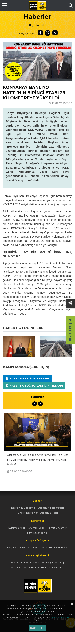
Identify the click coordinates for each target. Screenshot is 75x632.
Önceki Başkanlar (27, 512)
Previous (34, 403)
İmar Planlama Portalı (23, 567)
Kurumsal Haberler (57, 547)
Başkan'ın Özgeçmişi (23, 507)
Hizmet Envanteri (57, 527)
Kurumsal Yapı (16, 527)
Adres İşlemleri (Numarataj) (49, 562)
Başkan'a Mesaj (49, 512)
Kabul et (37, 628)
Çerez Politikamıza (60, 617)
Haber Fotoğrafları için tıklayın (34, 385)
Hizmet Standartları (37, 532)
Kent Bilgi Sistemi (21, 562)
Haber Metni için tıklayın (27, 378)
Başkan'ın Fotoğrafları (51, 507)
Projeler (11, 547)
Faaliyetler (24, 547)
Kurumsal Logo (36, 527)
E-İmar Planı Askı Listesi (52, 567)
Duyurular (38, 547)
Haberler (41, 25)
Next (40, 403)
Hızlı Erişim (70, 330)
